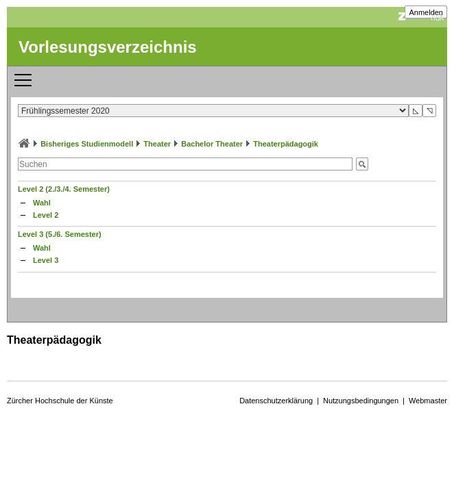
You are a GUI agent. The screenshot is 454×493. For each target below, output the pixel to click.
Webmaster (428, 400)
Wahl (42, 203)
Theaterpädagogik (285, 144)
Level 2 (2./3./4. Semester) (64, 189)
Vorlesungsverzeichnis (108, 47)
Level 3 (45, 260)
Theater (157, 144)
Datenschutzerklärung (276, 400)
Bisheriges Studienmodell (86, 144)
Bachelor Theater (212, 144)
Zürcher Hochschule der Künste (60, 400)
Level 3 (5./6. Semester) (59, 234)
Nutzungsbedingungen (360, 400)
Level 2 (45, 215)
